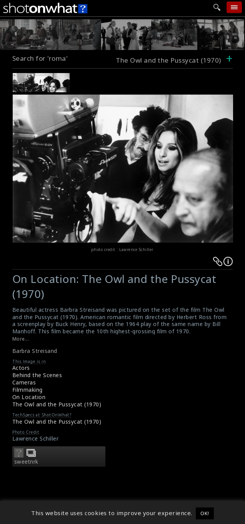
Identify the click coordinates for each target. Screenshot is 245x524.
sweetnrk (26, 461)
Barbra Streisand (34, 350)
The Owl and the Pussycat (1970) (57, 404)
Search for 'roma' (40, 58)
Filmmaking (27, 389)
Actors (21, 367)
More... (20, 339)
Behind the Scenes (37, 375)
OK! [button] (204, 513)
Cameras (24, 382)
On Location (29, 397)
